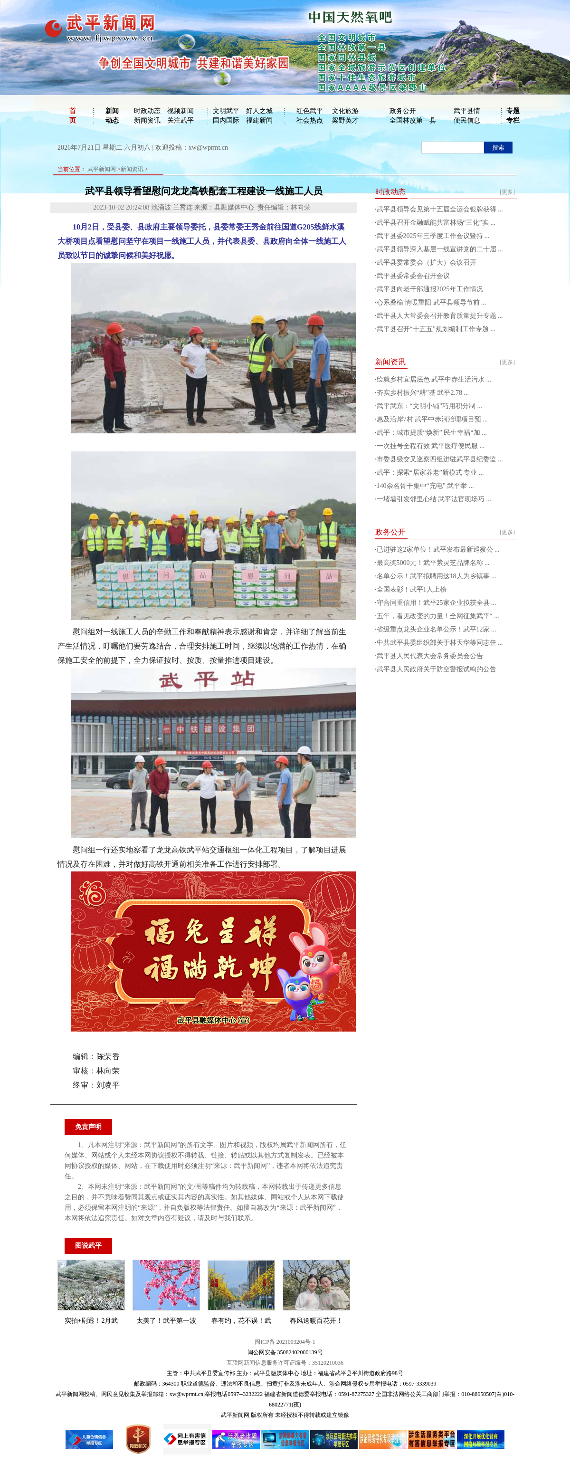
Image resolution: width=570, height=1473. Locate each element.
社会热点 (309, 120)
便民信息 (467, 120)
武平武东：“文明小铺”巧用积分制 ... (429, 406)
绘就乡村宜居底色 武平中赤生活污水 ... (434, 379)
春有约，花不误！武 (241, 1320)
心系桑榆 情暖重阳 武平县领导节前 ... (431, 302)
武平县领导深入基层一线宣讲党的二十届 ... (440, 249)
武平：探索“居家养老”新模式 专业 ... (430, 472)
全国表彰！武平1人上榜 (411, 589)
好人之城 (259, 111)
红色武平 (309, 111)
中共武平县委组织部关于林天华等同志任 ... (440, 642)
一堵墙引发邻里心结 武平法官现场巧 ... (434, 499)
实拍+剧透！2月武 (91, 1320)
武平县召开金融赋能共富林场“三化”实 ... (436, 222)
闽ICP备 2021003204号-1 (285, 1342)
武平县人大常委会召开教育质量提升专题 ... (440, 315)
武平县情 (467, 111)
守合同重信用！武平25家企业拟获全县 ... (436, 602)
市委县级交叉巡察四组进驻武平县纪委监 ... (440, 459)
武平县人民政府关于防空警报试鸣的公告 (436, 669)
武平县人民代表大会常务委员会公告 (430, 656)
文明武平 (226, 111)
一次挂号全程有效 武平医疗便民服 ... (431, 446)
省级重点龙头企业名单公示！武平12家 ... (436, 629)
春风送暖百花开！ (316, 1320)
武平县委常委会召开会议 (413, 275)
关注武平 (180, 120)
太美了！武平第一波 (166, 1320)
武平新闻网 (101, 169)
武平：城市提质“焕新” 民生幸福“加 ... (432, 432)
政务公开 (403, 111)
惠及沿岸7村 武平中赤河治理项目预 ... (432, 419)
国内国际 (226, 120)
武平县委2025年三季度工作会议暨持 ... (433, 235)
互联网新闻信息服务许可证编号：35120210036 (285, 1362)
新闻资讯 (147, 120)
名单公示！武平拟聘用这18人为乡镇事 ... (436, 576)
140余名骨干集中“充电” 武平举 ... (425, 485)
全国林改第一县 (413, 120)
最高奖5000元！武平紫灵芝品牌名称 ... (433, 562)
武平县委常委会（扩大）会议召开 (426, 262)
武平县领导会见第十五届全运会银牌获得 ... (440, 209)
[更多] (507, 192)
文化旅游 (345, 111)
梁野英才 (345, 120)
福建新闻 (259, 120)
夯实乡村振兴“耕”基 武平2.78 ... (423, 392)
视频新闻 (180, 111)
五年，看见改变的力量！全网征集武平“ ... (438, 616)
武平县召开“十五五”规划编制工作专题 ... (436, 329)
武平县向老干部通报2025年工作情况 (430, 289)
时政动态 (147, 111)
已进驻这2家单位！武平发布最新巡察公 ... (438, 549)
